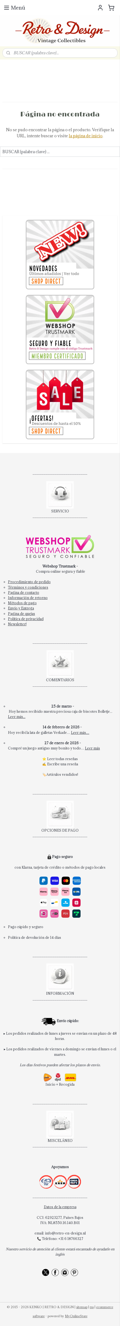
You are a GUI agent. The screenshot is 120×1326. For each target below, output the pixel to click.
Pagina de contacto (23, 592)
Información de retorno (28, 597)
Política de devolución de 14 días (34, 937)
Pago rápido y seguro (25, 927)
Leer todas (56, 759)
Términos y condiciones (28, 587)
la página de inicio (85, 135)
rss (92, 1307)
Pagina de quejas (21, 613)
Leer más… (80, 732)
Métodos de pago (22, 603)
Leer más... (16, 716)
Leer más (92, 748)
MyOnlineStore (76, 1316)
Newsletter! (17, 624)
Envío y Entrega (21, 608)
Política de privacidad (26, 619)
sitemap (81, 1307)
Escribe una (57, 764)
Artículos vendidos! (62, 774)
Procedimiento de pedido (29, 582)
